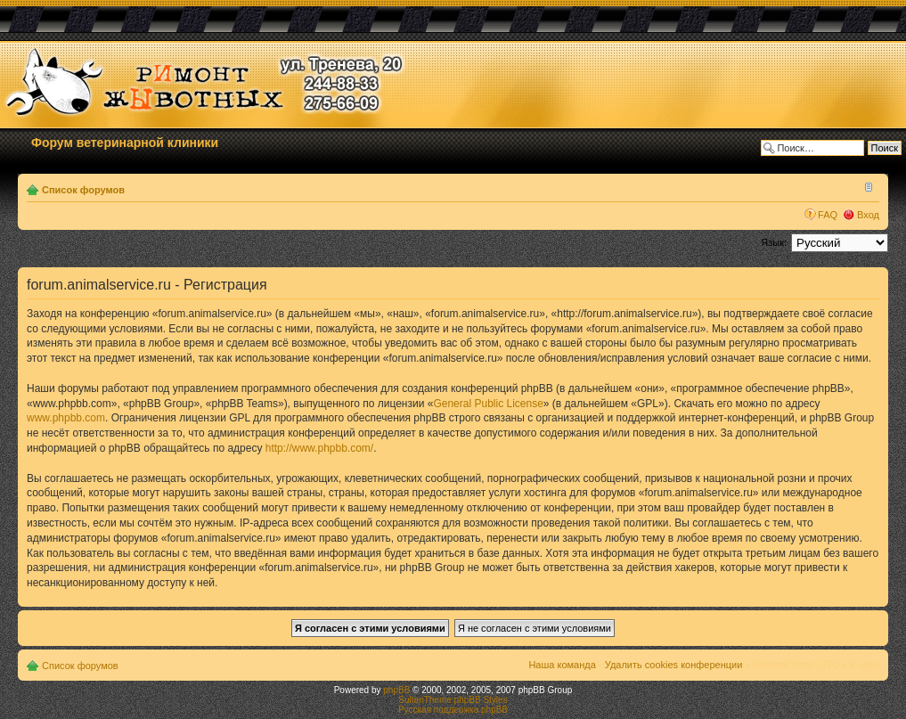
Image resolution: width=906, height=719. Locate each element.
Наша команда (561, 664)
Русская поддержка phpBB (453, 710)
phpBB (396, 690)
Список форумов (83, 189)
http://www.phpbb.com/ (319, 448)
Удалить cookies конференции (674, 664)
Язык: (774, 242)
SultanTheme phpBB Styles (452, 700)
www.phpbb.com (66, 418)
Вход (868, 214)
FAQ (827, 214)
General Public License (488, 403)
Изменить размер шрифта (866, 186)
